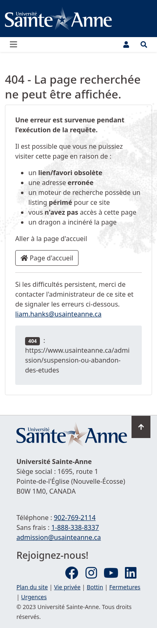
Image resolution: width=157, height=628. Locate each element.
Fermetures (125, 587)
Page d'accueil (47, 257)
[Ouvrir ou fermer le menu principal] (16, 44)
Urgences (33, 597)
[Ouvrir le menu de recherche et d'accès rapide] (144, 44)
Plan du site (32, 587)
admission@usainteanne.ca (58, 537)
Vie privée (67, 587)
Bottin (95, 587)
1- (75, 527)
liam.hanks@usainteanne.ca (58, 314)
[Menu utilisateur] (126, 44)
